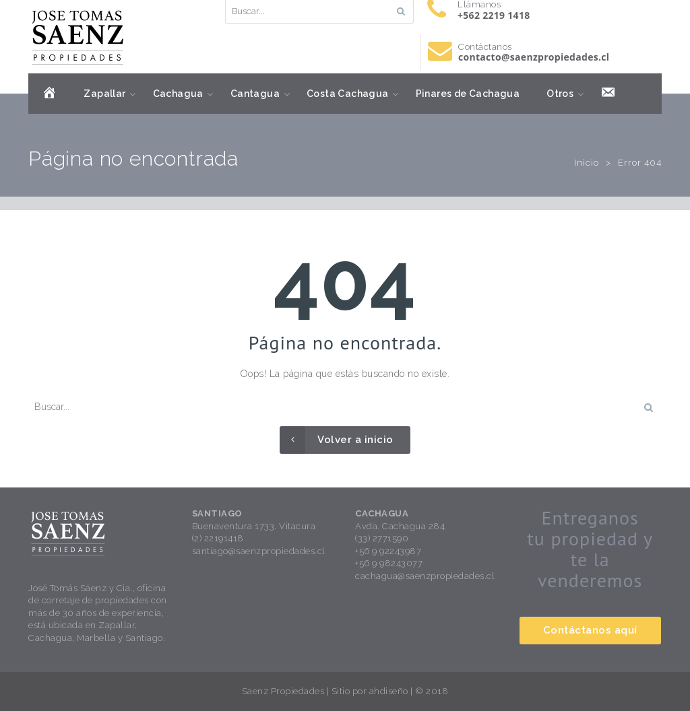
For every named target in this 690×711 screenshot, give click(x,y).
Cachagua (178, 93)
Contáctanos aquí (590, 630)
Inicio (586, 163)
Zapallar (104, 93)
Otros (559, 93)
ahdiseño (388, 691)
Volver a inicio (337, 440)
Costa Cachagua (348, 93)
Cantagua (255, 93)
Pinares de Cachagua (468, 93)
